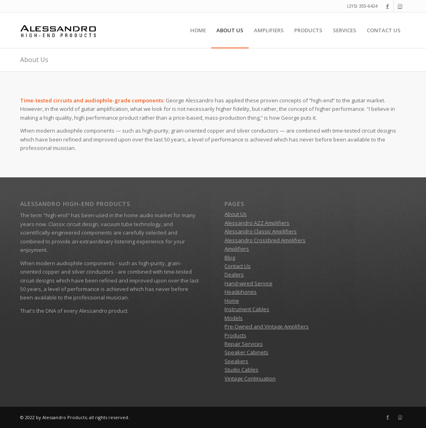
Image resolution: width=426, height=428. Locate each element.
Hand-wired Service (248, 283)
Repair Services (243, 343)
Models (233, 318)
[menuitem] (198, 30)
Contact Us (237, 266)
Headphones (240, 291)
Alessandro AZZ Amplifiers (256, 222)
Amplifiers (236, 248)
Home (231, 300)
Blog (229, 257)
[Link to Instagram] (400, 6)
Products (235, 335)
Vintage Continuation (250, 378)
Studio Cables (241, 369)
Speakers (236, 361)
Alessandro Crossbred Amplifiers (264, 240)
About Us (34, 59)
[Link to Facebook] (387, 6)
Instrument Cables (246, 309)
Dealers (234, 274)
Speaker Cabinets (246, 352)
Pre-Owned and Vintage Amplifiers (266, 326)
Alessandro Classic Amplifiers (260, 231)
